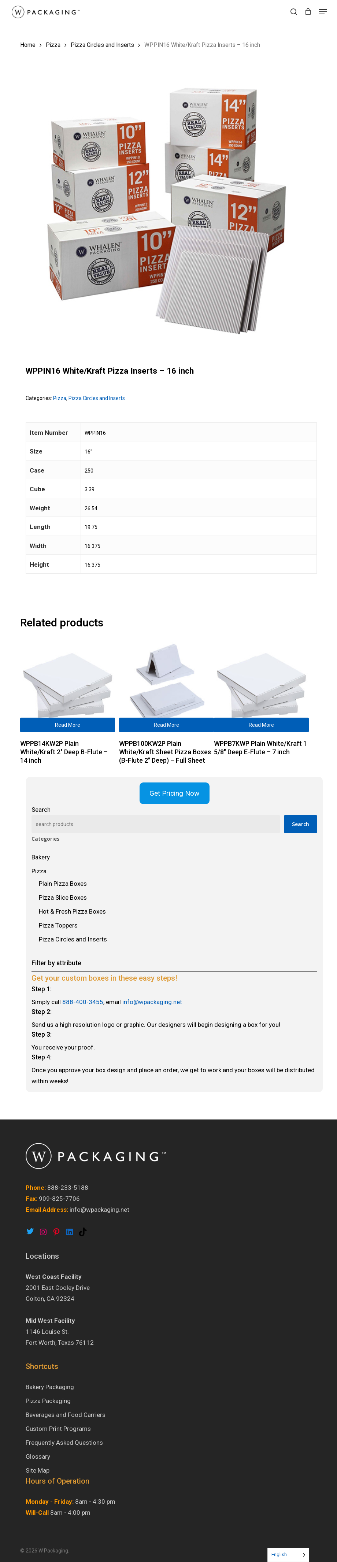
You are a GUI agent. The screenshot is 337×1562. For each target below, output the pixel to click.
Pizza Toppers (58, 925)
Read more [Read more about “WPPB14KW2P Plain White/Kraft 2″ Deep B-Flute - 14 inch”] (67, 725)
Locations (42, 1256)
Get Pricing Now (174, 793)
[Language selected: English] (288, 1555)
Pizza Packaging (48, 1400)
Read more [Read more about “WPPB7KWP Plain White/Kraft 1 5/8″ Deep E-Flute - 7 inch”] (261, 725)
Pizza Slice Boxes (63, 897)
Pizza (53, 44)
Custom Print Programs (58, 1428)
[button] (323, 11)
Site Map (37, 1470)
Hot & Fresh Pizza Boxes (72, 911)
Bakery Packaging (50, 1387)
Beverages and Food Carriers (65, 1414)
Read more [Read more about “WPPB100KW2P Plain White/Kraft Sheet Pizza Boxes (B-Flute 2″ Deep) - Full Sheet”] (166, 725)
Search (41, 809)
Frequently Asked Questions (64, 1442)
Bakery (41, 857)
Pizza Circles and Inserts (102, 44)
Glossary (38, 1456)
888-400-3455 (82, 1002)
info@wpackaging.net (152, 1002)
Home (28, 44)
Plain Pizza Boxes (63, 883)
